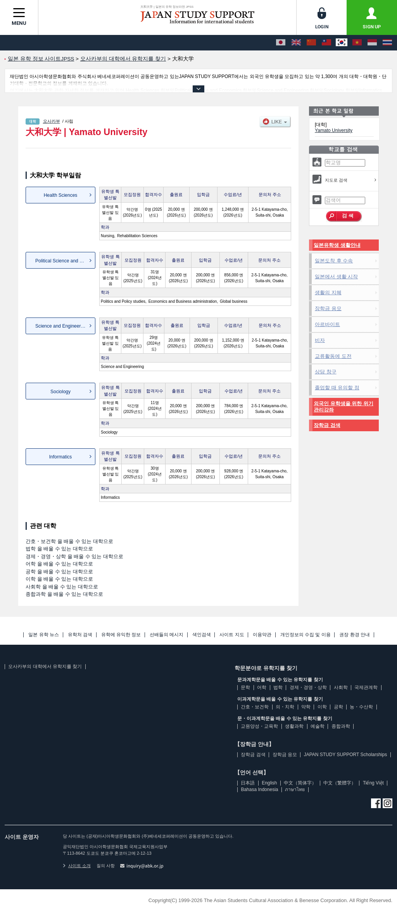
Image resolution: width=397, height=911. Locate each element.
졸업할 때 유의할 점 (337, 387)
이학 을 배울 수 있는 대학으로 (59, 579)
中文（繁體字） (339, 783)
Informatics (60, 457)
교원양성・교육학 (259, 726)
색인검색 (201, 634)
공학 (338, 707)
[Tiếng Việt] (357, 42)
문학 (245, 687)
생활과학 (294, 726)
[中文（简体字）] (311, 42)
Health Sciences (61, 195)
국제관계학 (366, 687)
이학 (322, 707)
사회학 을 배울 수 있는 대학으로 (62, 587)
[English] (296, 42)
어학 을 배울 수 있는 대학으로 (59, 564)
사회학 (341, 687)
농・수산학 (361, 707)
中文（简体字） (300, 783)
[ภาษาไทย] (387, 42)
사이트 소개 (77, 865)
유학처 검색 (80, 634)
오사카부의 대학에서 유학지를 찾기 (45, 666)
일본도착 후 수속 (334, 261)
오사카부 (51, 121)
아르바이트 (327, 324)
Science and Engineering (61, 326)
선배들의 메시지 (166, 634)
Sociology (60, 391)
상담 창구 (326, 372)
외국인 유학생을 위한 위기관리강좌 (343, 407)
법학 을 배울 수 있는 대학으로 (59, 549)
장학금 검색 (327, 425)
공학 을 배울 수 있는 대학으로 (59, 571)
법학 (278, 687)
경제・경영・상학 (308, 687)
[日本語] (281, 42)
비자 (320, 340)
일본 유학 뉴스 (43, 634)
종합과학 (340, 726)
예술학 (318, 726)
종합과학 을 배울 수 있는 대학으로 (64, 594)
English (269, 783)
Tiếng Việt (373, 783)
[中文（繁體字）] (326, 42)
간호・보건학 (255, 707)
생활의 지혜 (328, 292)
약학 (306, 707)
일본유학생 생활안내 (337, 245)
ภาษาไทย (295, 789)
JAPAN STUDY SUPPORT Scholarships (345, 754)
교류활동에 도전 (333, 356)
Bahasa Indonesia (259, 789)
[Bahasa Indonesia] (372, 42)
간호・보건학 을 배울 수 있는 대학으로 (69, 541)
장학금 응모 (328, 308)
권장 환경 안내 (354, 634)
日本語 (248, 783)
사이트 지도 (231, 634)
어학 (261, 687)
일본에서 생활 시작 (336, 276)
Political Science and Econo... (65, 261)
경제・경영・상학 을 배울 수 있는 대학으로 (74, 556)
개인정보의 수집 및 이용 (305, 634)
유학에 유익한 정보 (121, 634)
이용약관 (262, 634)
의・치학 (285, 707)
